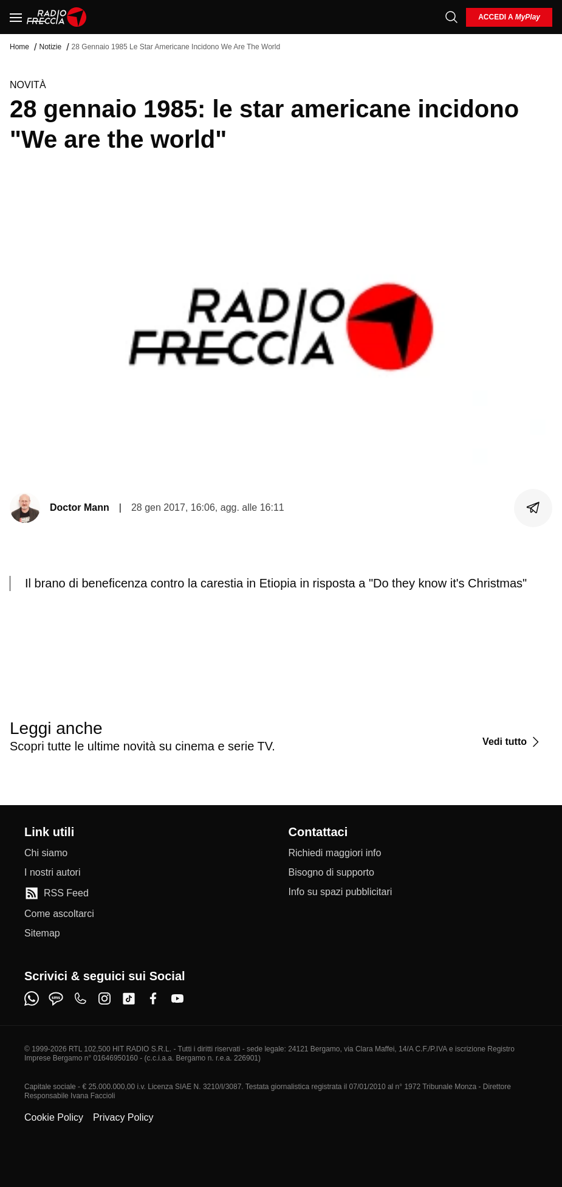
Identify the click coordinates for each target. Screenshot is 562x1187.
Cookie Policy (53, 1117)
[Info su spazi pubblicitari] (340, 892)
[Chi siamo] (45, 853)
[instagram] (104, 998)
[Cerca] (451, 17)
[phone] (80, 998)
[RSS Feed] (56, 893)
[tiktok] (129, 998)
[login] (509, 17)
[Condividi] (533, 508)
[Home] (57, 17)
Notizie (50, 47)
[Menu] (16, 17)
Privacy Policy (123, 1117)
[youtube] (177, 998)
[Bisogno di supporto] (331, 873)
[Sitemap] (42, 933)
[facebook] (153, 998)
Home (19, 47)
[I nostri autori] (52, 873)
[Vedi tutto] (512, 742)
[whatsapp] (31, 998)
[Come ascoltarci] (59, 914)
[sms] (56, 998)
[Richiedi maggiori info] (335, 853)
